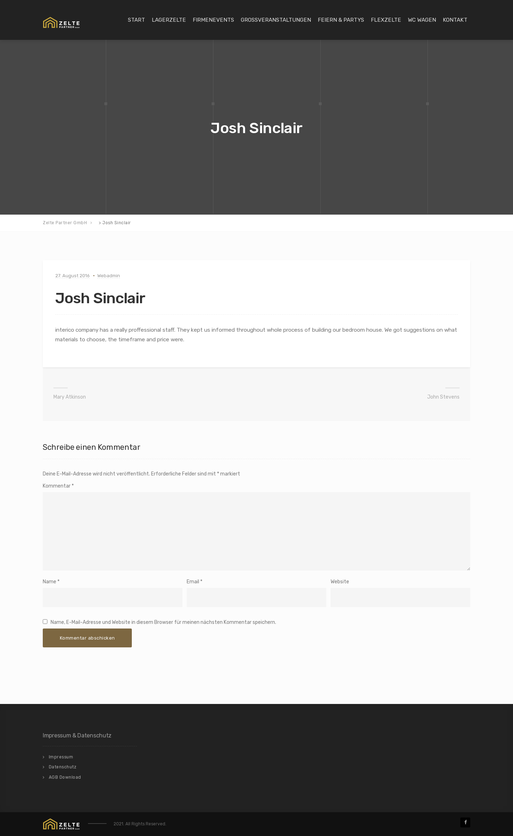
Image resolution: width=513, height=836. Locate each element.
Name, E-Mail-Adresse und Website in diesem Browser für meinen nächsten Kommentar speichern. (163, 622)
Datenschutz (63, 766)
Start (136, 20)
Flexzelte (386, 20)
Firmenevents (213, 20)
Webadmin (108, 275)
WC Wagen (422, 20)
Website (340, 582)
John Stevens (443, 397)
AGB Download (65, 777)
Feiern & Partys (341, 20)
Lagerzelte (169, 20)
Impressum (61, 756)
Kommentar (58, 486)
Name (49, 582)
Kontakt (455, 20)
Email (193, 582)
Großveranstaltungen (276, 20)
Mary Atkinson (69, 397)
